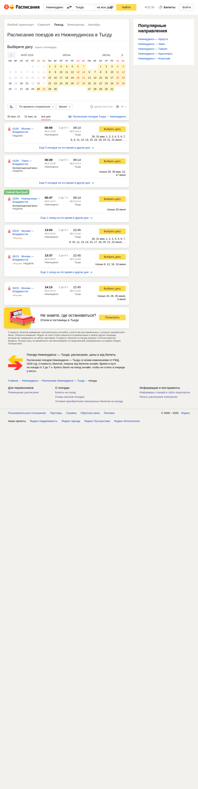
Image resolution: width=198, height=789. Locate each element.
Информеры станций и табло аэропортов (165, 392)
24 (44, 83)
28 (27, 89)
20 (21, 83)
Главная (13, 380)
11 (10, 77)
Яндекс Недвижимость (44, 421)
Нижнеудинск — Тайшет (152, 48)
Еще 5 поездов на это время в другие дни (66, 147)
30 (38, 89)
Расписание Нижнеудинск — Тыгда (63, 380)
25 (10, 89)
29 (32, 89)
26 (15, 89)
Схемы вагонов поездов (69, 396)
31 (44, 89)
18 (10, 83)
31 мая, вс (30, 116)
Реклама (109, 413)
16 (38, 77)
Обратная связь (90, 413)
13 (21, 77)
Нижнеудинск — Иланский (154, 58)
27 (21, 89)
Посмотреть (112, 317)
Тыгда (78, 134)
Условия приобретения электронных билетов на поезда (89, 401)
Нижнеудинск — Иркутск (153, 39)
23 (38, 83)
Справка (71, 413)
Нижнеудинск (51, 134)
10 (44, 72)
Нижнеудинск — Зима (151, 43)
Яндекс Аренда (71, 421)
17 (44, 77)
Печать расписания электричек (158, 396)
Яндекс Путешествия (97, 421)
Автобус (94, 24)
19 (15, 83)
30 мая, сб (13, 116)
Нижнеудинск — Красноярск (155, 53)
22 (32, 83)
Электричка (75, 24)
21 (27, 83)
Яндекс (185, 413)
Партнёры (56, 413)
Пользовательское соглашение (27, 413)
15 (32, 77)
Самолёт (44, 24)
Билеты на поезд (65, 392)
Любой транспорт (20, 24)
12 (15, 77)
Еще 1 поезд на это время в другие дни (67, 217)
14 (27, 77)
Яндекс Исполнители (127, 421)
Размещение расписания (23, 392)
